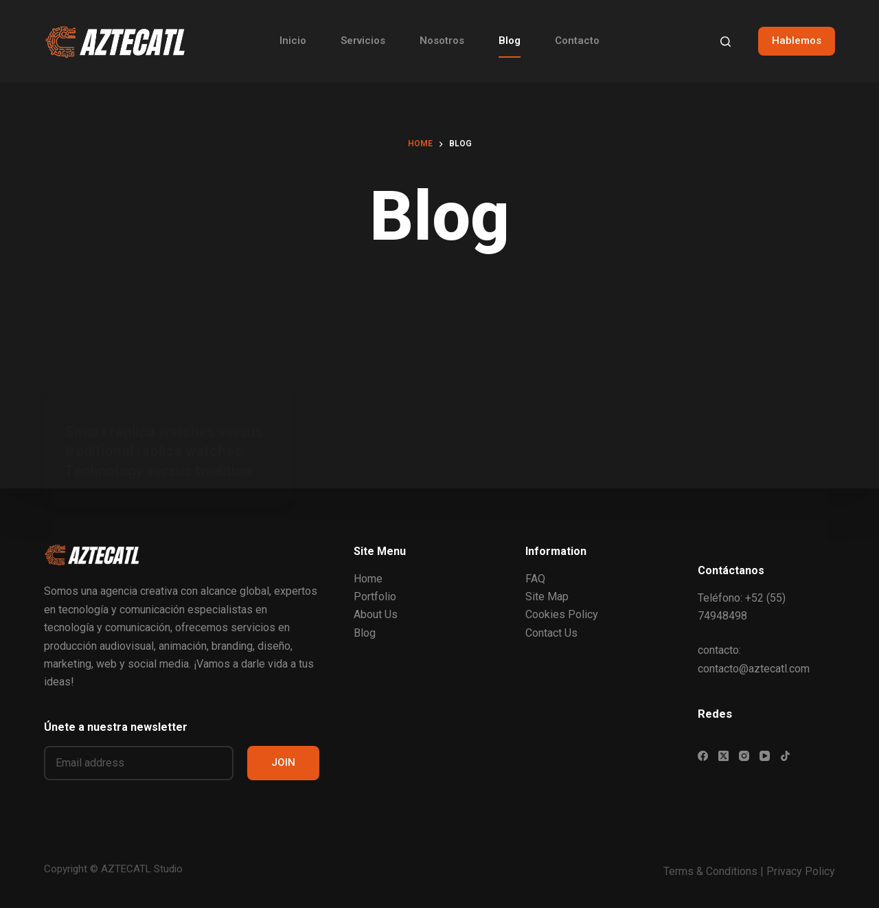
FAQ (535, 578)
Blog (510, 40)
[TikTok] (785, 756)
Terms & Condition (707, 871)
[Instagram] (744, 756)
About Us (376, 614)
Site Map (547, 596)
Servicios (363, 40)
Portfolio (375, 596)
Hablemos (796, 40)
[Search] (725, 41)
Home (368, 578)
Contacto (577, 40)
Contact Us (551, 632)
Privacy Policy (800, 871)
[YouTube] (765, 756)
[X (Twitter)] (723, 756)
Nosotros (442, 40)
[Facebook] (703, 756)
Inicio (292, 40)
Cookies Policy (561, 614)
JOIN (283, 762)
